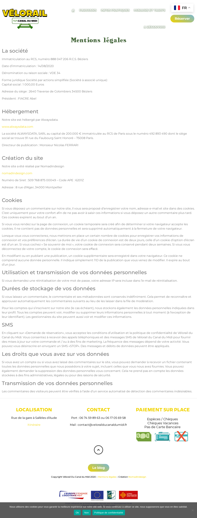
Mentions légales (107, 476)
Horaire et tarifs (149, 10)
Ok (77, 512)
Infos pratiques (115, 10)
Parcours (87, 10)
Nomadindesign (137, 476)
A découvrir (154, 27)
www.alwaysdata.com (17, 126)
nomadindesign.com (17, 173)
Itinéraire (34, 424)
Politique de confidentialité (108, 512)
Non (86, 512)
